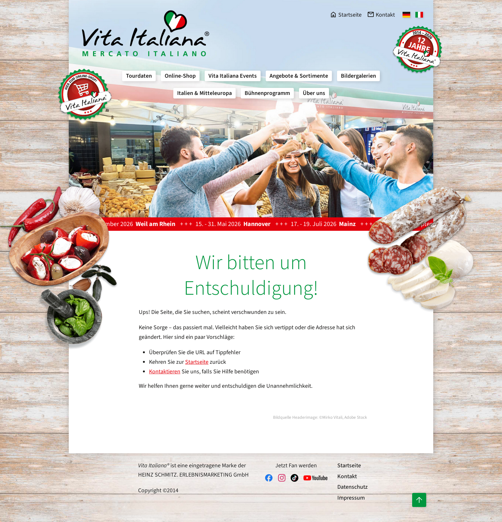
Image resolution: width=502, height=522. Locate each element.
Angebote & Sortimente (299, 76)
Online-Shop (180, 76)
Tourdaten (139, 76)
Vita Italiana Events (232, 76)
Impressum (351, 498)
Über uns (314, 93)
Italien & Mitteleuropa (204, 93)
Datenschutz (352, 487)
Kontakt (347, 476)
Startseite (196, 362)
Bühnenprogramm (267, 93)
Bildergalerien (358, 76)
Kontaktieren (164, 372)
